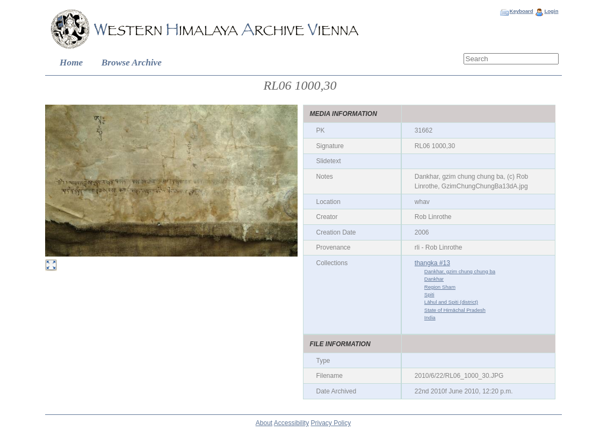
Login (551, 11)
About (264, 423)
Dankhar (434, 279)
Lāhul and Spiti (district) (451, 302)
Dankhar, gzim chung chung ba (459, 271)
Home (71, 62)
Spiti (429, 294)
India (430, 317)
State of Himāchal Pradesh (455, 310)
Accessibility (291, 423)
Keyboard (521, 11)
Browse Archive (132, 62)
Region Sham (440, 287)
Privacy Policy (331, 423)
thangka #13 (432, 263)
